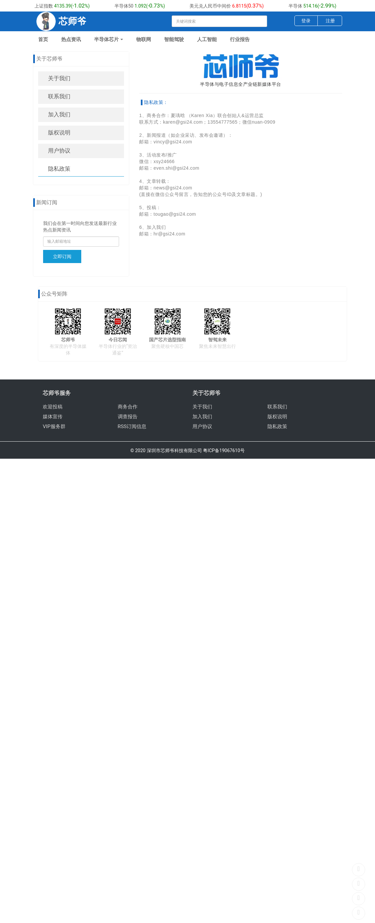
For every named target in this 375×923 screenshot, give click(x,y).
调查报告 (128, 417)
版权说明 (59, 132)
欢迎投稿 (53, 407)
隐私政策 (59, 168)
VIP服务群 (54, 426)
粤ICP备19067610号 (224, 450)
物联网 (143, 39)
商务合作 (128, 407)
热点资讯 (71, 39)
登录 (306, 20)
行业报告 (240, 39)
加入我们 (59, 114)
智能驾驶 (174, 39)
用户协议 (59, 150)
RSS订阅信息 (132, 426)
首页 (43, 39)
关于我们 (59, 78)
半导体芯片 (108, 39)
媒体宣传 (53, 417)
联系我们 (59, 96)
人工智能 (207, 39)
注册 (330, 20)
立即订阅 (62, 256)
